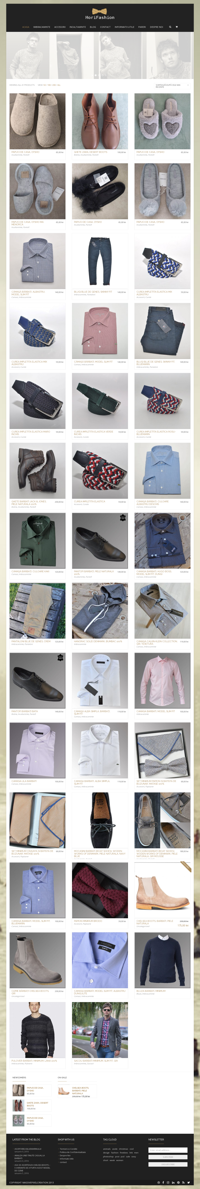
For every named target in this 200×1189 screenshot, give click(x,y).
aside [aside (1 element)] (115, 1148)
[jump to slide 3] (102, 75)
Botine (77, 154)
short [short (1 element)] (105, 1160)
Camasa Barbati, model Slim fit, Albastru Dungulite (99, 992)
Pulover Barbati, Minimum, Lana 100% (34, 1060)
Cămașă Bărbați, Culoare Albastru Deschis (153, 503)
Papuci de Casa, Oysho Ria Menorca (28, 223)
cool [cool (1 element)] (132, 1148)
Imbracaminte (41, 26)
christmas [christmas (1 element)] (123, 1148)
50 (44, 85)
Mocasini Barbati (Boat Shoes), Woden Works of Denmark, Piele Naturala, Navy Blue (99, 854)
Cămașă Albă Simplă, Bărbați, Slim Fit (92, 712)
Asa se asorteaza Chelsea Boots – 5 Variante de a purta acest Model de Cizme (32, 1168)
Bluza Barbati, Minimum (151, 991)
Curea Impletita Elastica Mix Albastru (154, 293)
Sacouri (90, 1063)
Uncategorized (142, 926)
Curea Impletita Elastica (89, 501)
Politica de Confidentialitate (73, 1152)
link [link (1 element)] (131, 1152)
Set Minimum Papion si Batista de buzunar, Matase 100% (156, 782)
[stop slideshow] (105, 75)
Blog (93, 26)
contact (63, 1162)
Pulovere (28, 1063)
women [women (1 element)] (119, 1160)
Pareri (142, 26)
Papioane (149, 786)
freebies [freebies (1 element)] (124, 1152)
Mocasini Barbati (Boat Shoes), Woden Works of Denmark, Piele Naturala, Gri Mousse (157, 854)
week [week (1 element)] (112, 1160)
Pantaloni (91, 294)
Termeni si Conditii (68, 1148)
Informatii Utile (124, 26)
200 (54, 85)
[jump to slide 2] (99, 75)
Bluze (138, 993)
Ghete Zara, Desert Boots (90, 152)
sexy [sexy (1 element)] (133, 1156)
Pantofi (26, 154)
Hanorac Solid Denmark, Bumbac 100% (98, 641)
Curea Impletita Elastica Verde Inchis (93, 433)
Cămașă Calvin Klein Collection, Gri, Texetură (157, 642)
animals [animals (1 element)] (107, 1148)
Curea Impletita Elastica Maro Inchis (31, 433)
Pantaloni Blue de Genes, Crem (31, 641)
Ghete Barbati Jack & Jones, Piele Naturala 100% (29, 503)
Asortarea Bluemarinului (28, 1148)
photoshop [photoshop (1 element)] (108, 1156)
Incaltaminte (78, 26)
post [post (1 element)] (117, 1156)
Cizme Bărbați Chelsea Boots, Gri (30, 992)
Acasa (25, 26)
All (58, 85)
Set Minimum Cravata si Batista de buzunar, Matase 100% (32, 852)
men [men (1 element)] (136, 1152)
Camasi (14, 297)
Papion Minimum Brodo (88, 921)
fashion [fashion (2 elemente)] (114, 1152)
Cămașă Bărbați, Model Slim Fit (93, 361)
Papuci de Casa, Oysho (25, 152)
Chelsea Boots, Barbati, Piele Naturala (155, 922)
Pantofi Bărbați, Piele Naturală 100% (94, 573)
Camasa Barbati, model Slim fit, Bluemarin (31, 922)
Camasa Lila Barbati (24, 781)
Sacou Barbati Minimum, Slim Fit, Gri (96, 1060)
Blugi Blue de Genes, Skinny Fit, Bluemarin (156, 363)
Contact (105, 26)
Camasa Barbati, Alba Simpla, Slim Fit (92, 782)
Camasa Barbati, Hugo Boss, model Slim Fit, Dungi (154, 573)
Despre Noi (156, 26)
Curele (148, 297)
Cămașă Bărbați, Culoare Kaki (30, 571)
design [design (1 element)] (106, 1152)
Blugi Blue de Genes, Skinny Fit (93, 291)
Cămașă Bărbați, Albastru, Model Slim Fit (28, 293)
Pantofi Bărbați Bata (25, 711)
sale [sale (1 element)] (128, 1156)
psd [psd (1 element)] (122, 1156)
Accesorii (59, 26)
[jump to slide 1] (96, 75)
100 (49, 85)
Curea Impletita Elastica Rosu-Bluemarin (156, 433)
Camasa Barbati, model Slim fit (156, 711)
